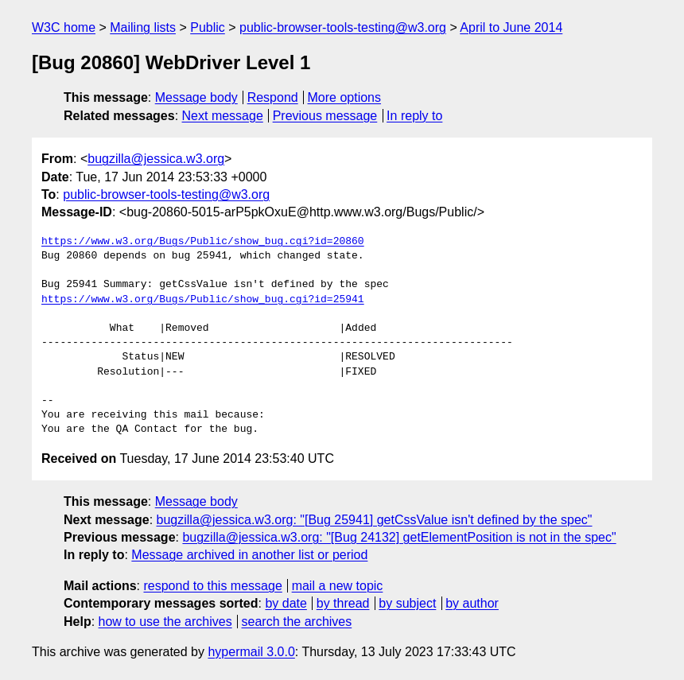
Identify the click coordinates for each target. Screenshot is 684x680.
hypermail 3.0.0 (251, 652)
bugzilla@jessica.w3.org (155, 158)
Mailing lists (143, 27)
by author (472, 603)
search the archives (297, 621)
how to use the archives (165, 621)
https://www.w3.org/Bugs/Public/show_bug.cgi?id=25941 (202, 300)
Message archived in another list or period (249, 554)
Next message (222, 115)
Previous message (325, 115)
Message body (196, 97)
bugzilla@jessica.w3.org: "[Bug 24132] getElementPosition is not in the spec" (399, 537)
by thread (343, 603)
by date (285, 603)
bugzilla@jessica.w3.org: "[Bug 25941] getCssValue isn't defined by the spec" (375, 520)
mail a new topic (337, 586)
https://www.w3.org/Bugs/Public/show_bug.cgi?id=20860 (202, 242)
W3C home (63, 27)
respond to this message (212, 586)
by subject (407, 603)
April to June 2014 (511, 27)
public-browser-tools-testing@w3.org (342, 27)
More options (345, 97)
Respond (272, 97)
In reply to (414, 115)
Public (207, 27)
